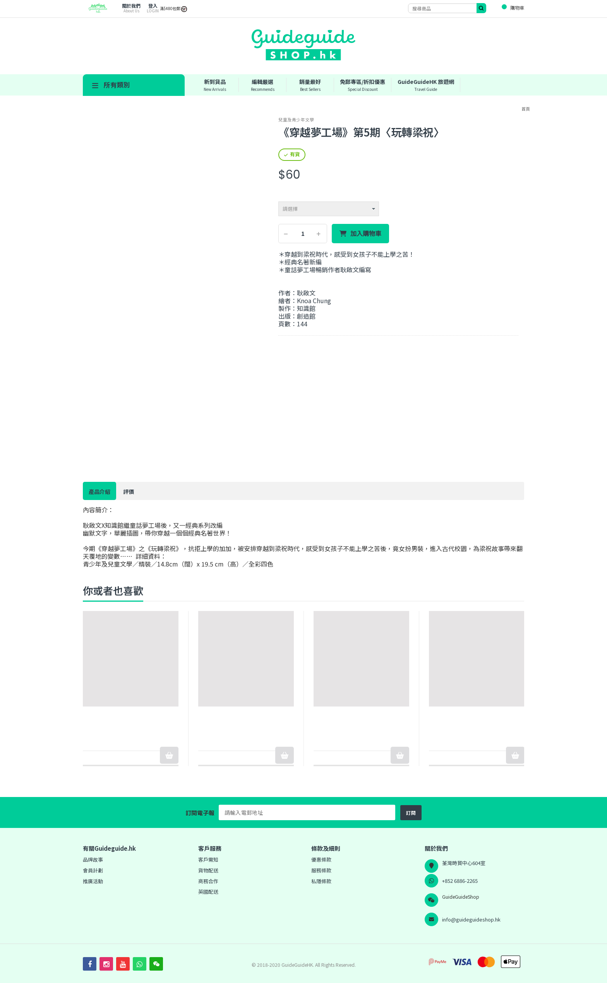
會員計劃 (93, 870)
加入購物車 (365, 233)
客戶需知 (208, 859)
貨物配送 (208, 870)
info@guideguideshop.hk (471, 919)
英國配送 (208, 891)
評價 (128, 491)
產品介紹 (99, 491)
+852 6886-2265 (460, 880)
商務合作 (208, 881)
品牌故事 (93, 859)
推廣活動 (93, 881)
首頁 (525, 109)
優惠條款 (321, 859)
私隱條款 (321, 881)
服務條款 (321, 870)
